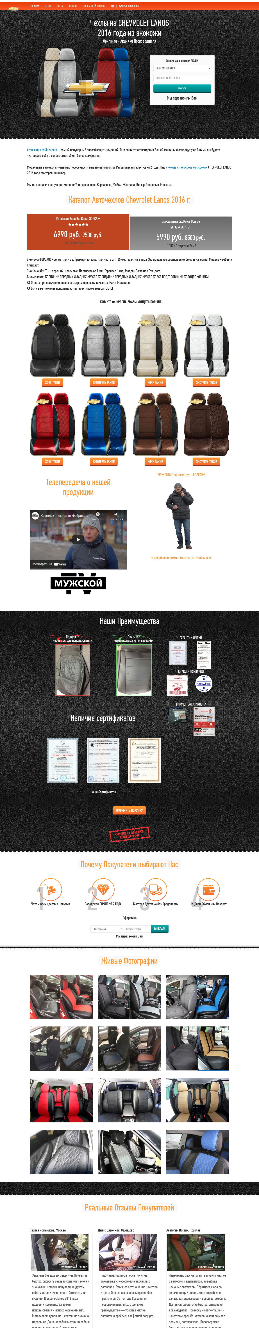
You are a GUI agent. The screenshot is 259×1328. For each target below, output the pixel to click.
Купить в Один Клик (124, 6)
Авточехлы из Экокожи (42, 149)
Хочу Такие (52, 382)
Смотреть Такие (104, 382)
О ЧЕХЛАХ (34, 6)
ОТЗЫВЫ (73, 6)
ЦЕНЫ (48, 6)
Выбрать (159, 929)
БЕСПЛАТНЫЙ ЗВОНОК (94, 6)
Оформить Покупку (129, 810)
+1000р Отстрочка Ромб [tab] (78, 230)
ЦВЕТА (60, 6)
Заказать (182, 88)
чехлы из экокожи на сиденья (187, 167)
